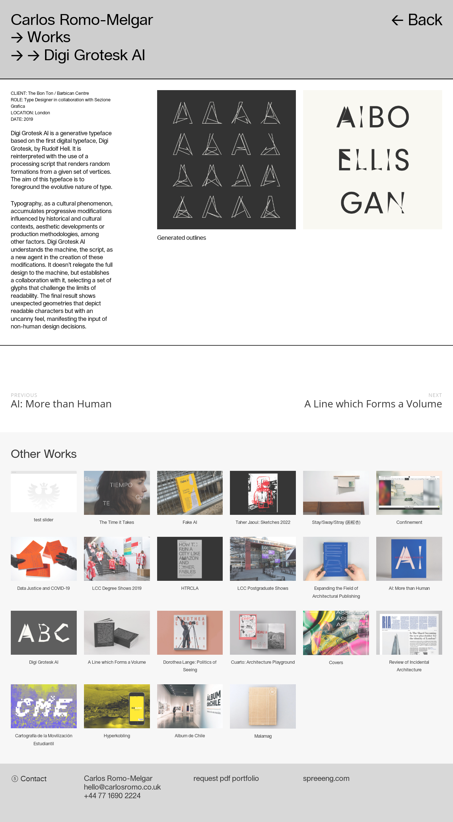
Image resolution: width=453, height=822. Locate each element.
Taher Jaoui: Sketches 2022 (263, 522)
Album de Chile (190, 736)
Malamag (263, 736)
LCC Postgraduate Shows (262, 588)
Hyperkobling (117, 736)
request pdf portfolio (226, 778)
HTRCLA (190, 588)
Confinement (409, 522)
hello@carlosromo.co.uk (122, 787)
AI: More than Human (409, 588)
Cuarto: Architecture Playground (263, 662)
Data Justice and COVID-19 (43, 588)
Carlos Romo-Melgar (82, 19)
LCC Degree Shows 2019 (117, 588)
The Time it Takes (116, 522)
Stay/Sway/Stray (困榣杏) (336, 522)
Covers (336, 662)
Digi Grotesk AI (43, 662)
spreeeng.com (326, 778)
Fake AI (190, 522)
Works (41, 36)
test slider (43, 520)
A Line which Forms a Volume (117, 662)
